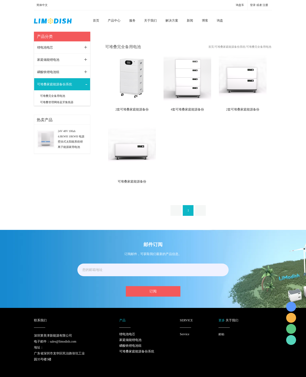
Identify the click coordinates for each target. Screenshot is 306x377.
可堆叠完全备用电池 (52, 95)
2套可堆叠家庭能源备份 (132, 109)
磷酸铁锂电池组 (48, 72)
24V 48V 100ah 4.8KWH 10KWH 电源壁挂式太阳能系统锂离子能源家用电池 (71, 139)
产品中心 (114, 20)
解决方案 (172, 20)
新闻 (190, 20)
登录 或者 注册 (259, 5)
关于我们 (150, 20)
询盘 (220, 20)
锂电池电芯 (45, 47)
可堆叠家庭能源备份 (132, 181)
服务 (132, 20)
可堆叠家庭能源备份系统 (54, 84)
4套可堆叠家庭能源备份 (187, 109)
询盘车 (240, 5)
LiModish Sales (291, 318)
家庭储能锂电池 (48, 59)
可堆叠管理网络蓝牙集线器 (56, 102)
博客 (205, 20)
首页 (96, 20)
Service (184, 334)
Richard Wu (291, 307)
